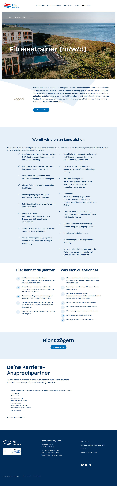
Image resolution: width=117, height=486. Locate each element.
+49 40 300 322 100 (52, 450)
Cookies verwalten (89, 452)
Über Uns (40, 6)
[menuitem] (86, 6)
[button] (41, 110)
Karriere (68, 6)
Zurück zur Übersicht (17, 417)
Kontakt (84, 449)
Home (10, 17)
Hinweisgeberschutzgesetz (93, 445)
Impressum (37, 476)
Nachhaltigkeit (54, 6)
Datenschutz (27, 476)
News (77, 6)
